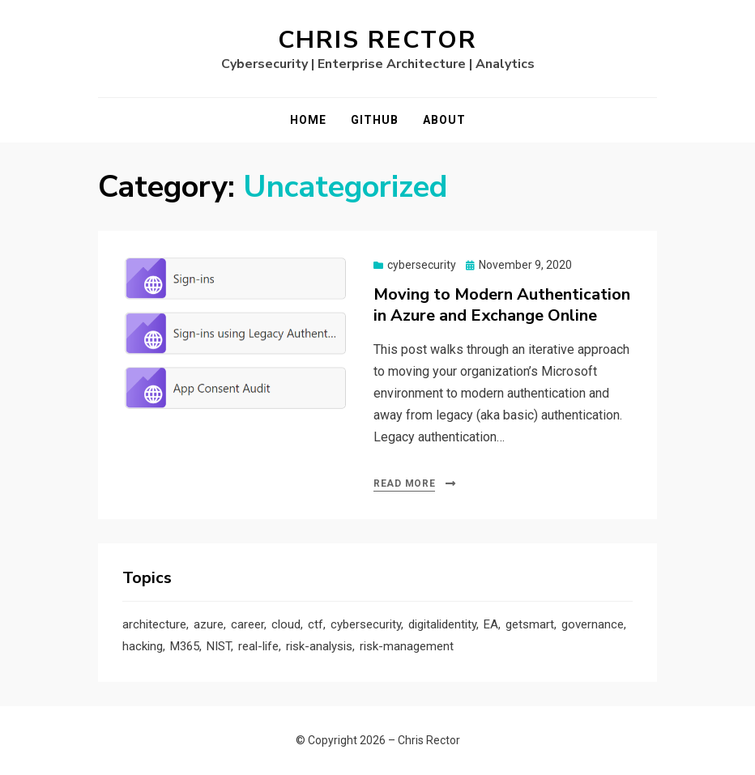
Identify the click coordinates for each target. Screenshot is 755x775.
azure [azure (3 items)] (209, 624)
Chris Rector (377, 40)
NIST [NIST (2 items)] (219, 646)
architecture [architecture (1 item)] (154, 624)
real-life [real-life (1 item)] (258, 646)
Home (308, 119)
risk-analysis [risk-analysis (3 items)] (319, 646)
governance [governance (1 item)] (592, 624)
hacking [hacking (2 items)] (142, 646)
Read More (404, 483)
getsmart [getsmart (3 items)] (529, 624)
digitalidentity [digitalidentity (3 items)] (442, 624)
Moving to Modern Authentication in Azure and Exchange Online (501, 304)
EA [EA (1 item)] (491, 624)
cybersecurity (421, 264)
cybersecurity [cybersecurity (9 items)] (366, 624)
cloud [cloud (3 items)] (286, 624)
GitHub (375, 119)
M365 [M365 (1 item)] (184, 646)
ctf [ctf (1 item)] (315, 624)
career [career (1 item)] (247, 624)
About (444, 119)
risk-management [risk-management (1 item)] (407, 646)
